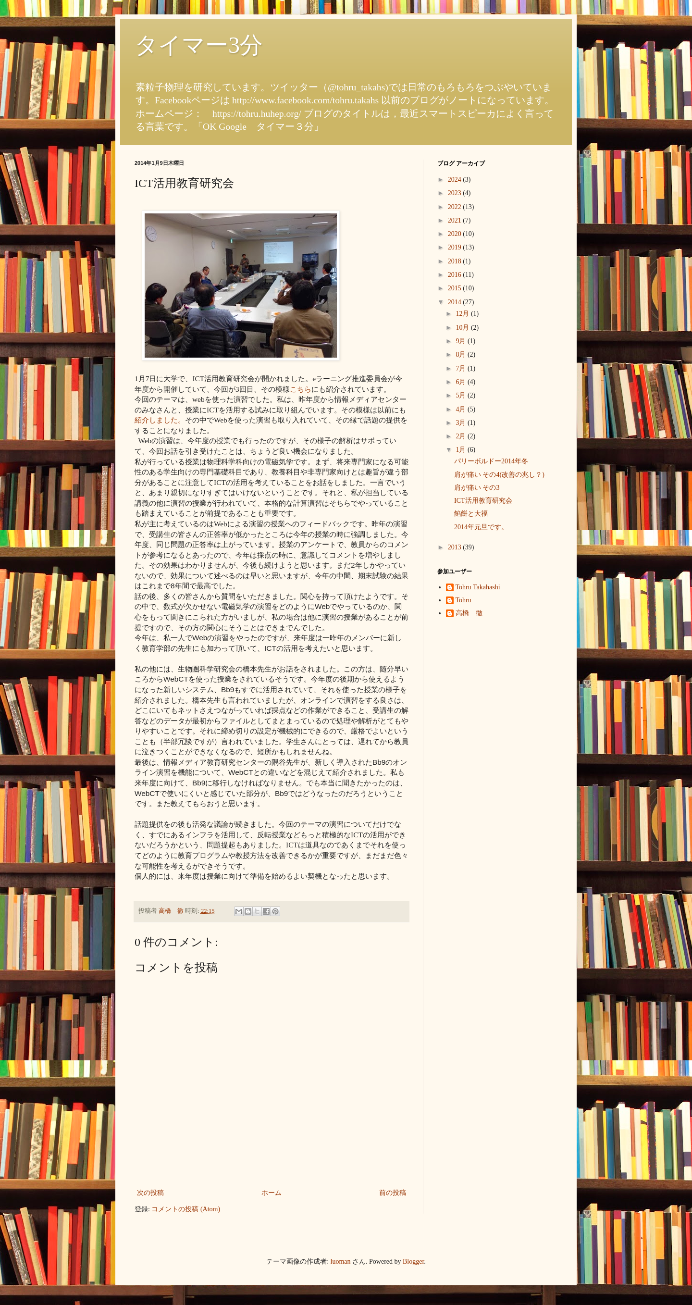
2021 (455, 220)
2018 (455, 261)
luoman (341, 1261)
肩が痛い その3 (477, 487)
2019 (455, 247)
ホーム (271, 1192)
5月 (462, 395)
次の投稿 (150, 1192)
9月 (462, 341)
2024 (455, 179)
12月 (463, 313)
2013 (455, 547)
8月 (462, 354)
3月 (462, 422)
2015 (455, 288)
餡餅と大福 (471, 513)
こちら (300, 389)
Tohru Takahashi (478, 587)
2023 (455, 193)
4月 (462, 409)
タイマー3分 (199, 45)
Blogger (413, 1261)
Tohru (463, 600)
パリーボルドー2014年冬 (491, 461)
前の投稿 (392, 1192)
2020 (455, 233)
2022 (455, 207)
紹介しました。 (160, 420)
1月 (462, 449)
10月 (463, 327)
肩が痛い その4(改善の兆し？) (499, 474)
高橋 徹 (469, 613)
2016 (455, 274)
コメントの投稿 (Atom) (185, 1209)
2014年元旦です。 (481, 527)
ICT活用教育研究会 (483, 500)
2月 (462, 436)
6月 (462, 381)
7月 (462, 368)
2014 (455, 302)
